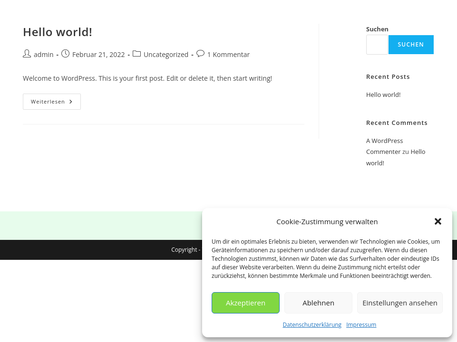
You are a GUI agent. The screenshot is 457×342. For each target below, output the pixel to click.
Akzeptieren (245, 302)
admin (43, 54)
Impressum (361, 325)
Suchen (377, 29)
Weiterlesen (56, 103)
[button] (438, 221)
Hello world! (57, 31)
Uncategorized (166, 54)
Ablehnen (318, 302)
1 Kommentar (228, 54)
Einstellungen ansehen (400, 302)
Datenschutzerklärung (312, 325)
